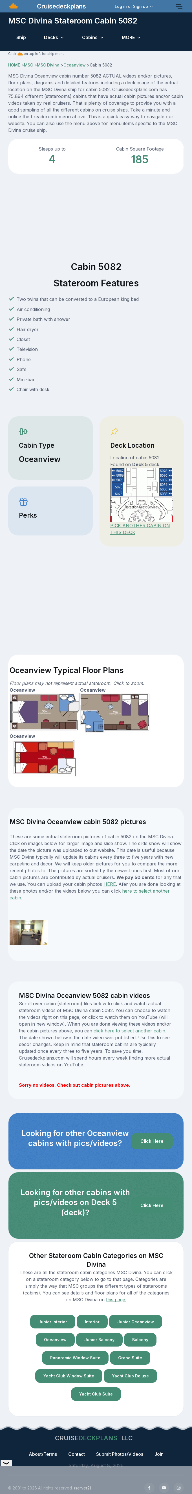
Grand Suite (130, 1357)
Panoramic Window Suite (75, 1357)
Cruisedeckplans (60, 6)
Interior (92, 1321)
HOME (14, 65)
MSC (28, 65)
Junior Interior (52, 1321)
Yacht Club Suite (96, 1394)
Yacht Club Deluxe (130, 1375)
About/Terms (43, 1454)
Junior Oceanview (135, 1321)
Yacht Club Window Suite (68, 1375)
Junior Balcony (99, 1339)
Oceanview (74, 65)
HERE (109, 884)
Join (159, 1454)
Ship (21, 37)
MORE (128, 37)
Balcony (140, 1339)
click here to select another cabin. (130, 1031)
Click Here (152, 1141)
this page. (116, 1299)
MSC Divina (48, 65)
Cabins (90, 37)
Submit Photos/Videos (119, 1454)
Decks (51, 37)
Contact (76, 1454)
